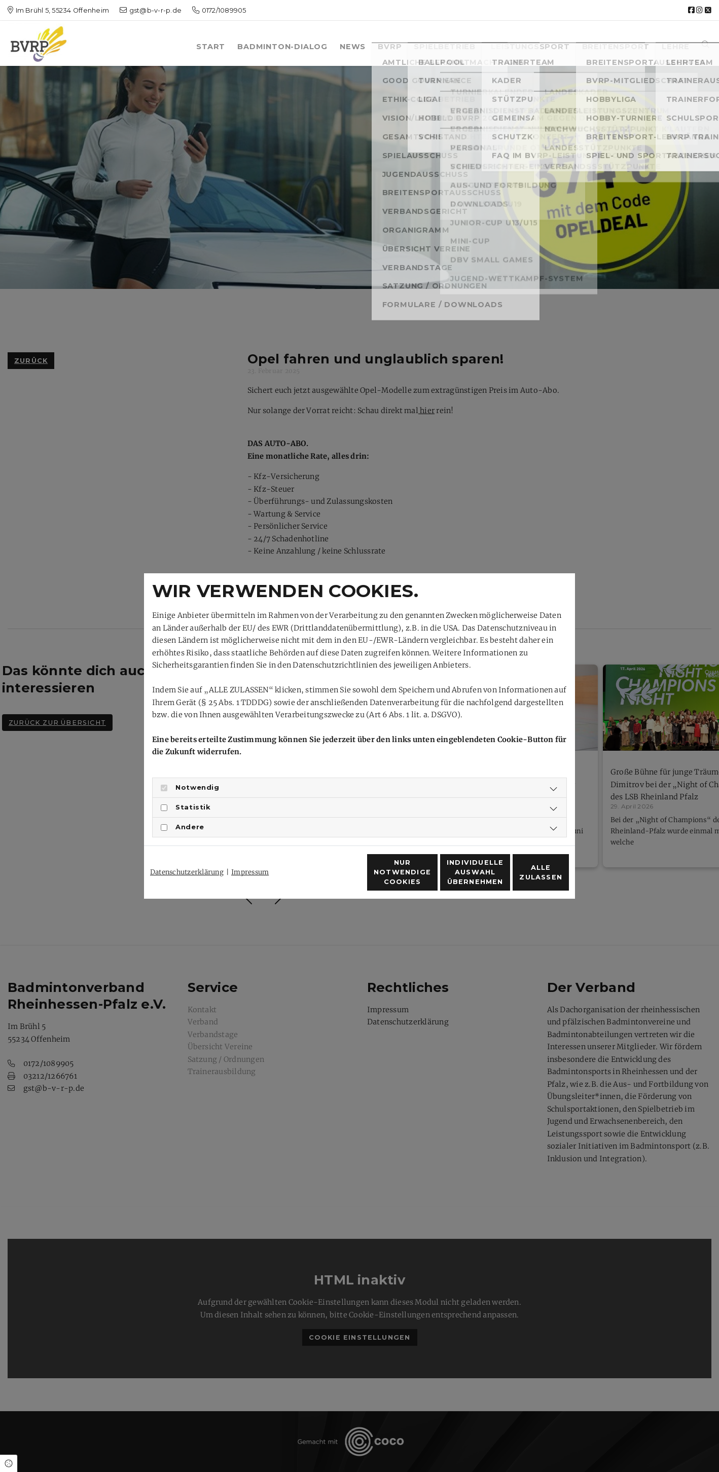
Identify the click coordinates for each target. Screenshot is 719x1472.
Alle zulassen (522, 877)
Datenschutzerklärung (187, 854)
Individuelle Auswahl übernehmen (425, 877)
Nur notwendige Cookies (329, 878)
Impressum (250, 854)
